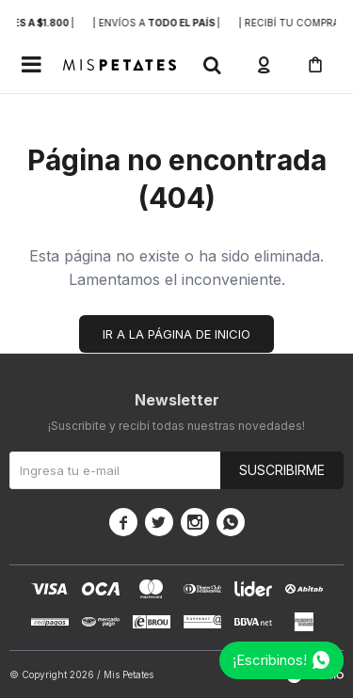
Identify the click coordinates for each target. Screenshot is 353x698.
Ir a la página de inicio (176, 333)
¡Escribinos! (270, 660)
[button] (212, 65)
